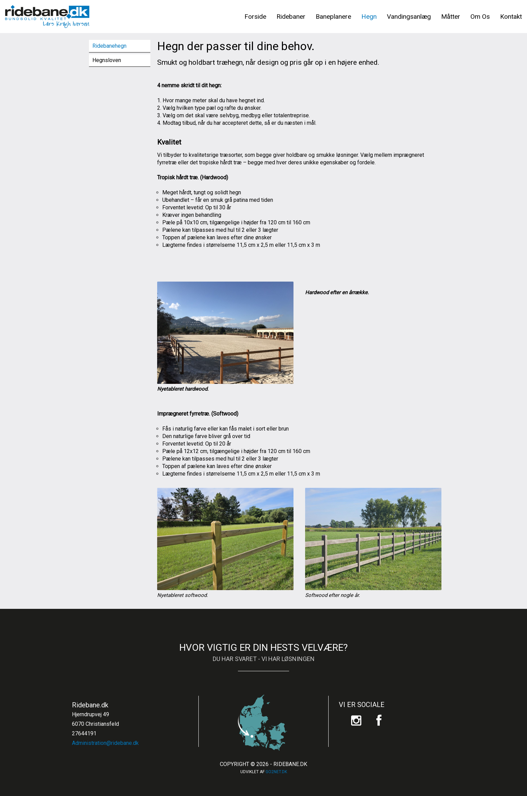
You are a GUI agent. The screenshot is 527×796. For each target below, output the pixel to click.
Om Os (480, 16)
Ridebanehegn (109, 46)
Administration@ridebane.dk (105, 743)
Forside (255, 16)
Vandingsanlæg (409, 16)
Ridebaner (290, 16)
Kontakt (511, 16)
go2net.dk (276, 771)
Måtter (450, 16)
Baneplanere (333, 16)
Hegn (369, 16)
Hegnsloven (106, 60)
